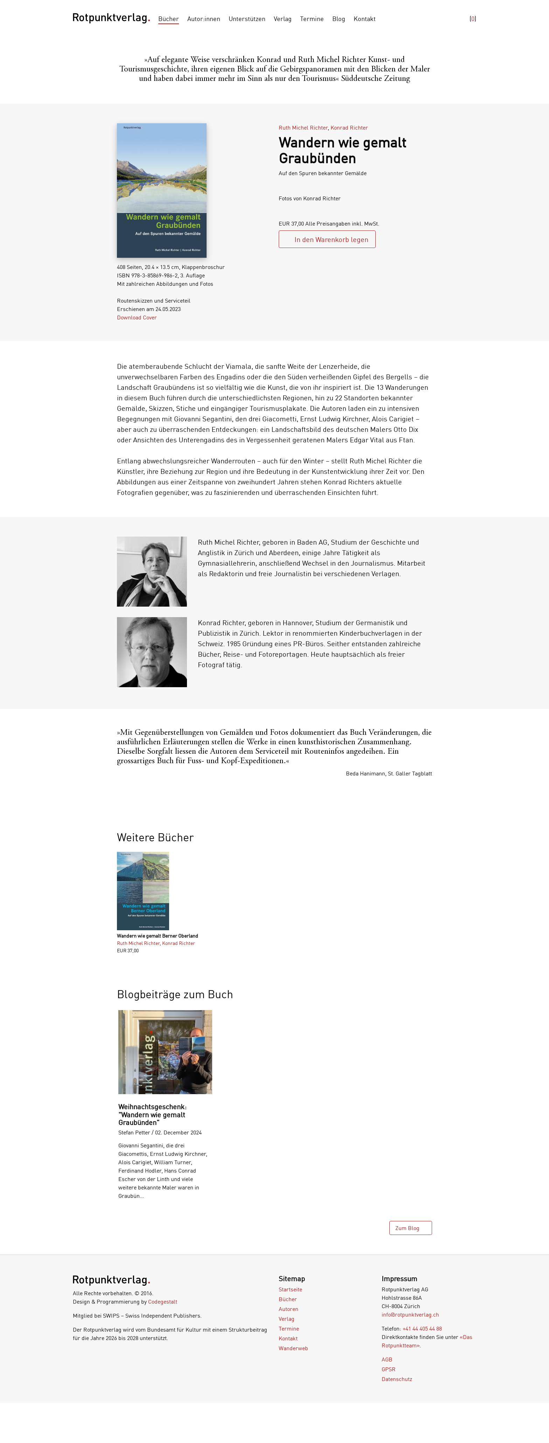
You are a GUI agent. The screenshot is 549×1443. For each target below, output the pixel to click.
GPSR (389, 1369)
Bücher (168, 18)
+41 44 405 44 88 (422, 1328)
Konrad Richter (349, 127)
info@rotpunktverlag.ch (410, 1314)
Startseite (290, 1289)
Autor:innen (203, 18)
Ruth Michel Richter (303, 127)
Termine (312, 18)
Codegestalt (162, 1301)
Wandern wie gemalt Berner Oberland (157, 936)
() (473, 18)
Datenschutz (397, 1378)
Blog (338, 18)
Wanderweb (293, 1348)
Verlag (283, 18)
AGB (387, 1359)
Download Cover (137, 317)
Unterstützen (247, 18)
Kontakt (365, 18)
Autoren (288, 1308)
